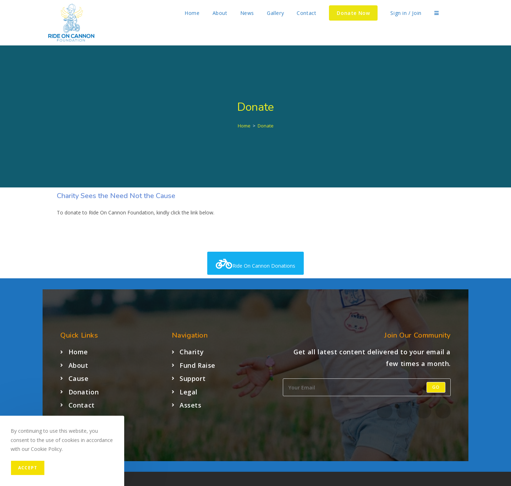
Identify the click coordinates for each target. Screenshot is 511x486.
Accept (27, 468)
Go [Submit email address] (436, 387)
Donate (266, 125)
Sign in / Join (405, 13)
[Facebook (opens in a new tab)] (459, 13)
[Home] (244, 125)
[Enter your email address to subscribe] (367, 387)
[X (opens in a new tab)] (452, 13)
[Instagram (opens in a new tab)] (467, 13)
